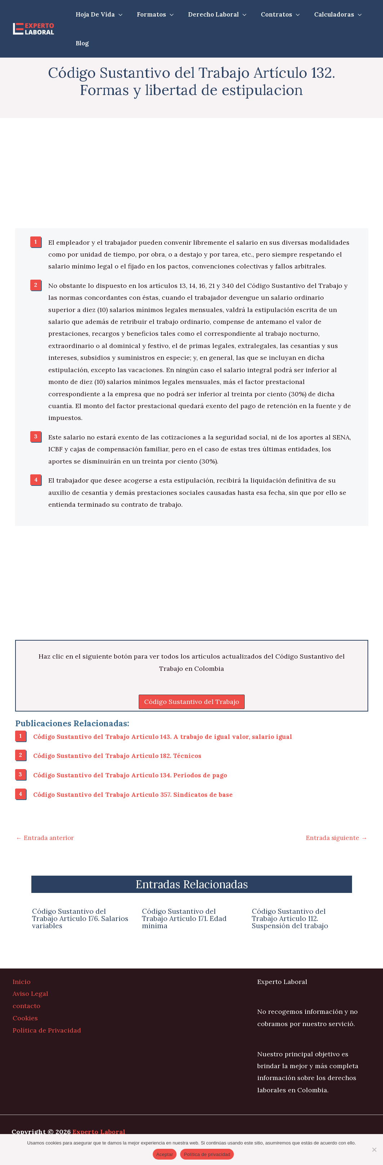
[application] (117, 14)
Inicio (22, 981)
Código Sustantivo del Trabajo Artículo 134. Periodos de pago (133, 775)
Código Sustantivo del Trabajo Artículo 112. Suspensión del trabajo (291, 918)
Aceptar (164, 1154)
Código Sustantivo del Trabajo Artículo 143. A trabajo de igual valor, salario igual (166, 736)
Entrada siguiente (335, 837)
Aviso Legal (30, 993)
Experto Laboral (98, 1131)
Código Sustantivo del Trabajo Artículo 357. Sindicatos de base (135, 794)
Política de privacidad (207, 1154)
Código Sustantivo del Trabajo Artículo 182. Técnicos (120, 755)
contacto (26, 1005)
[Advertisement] (191, 175)
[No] (374, 1149)
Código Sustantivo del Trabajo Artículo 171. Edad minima (185, 918)
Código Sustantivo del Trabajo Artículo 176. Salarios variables (81, 918)
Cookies (25, 1017)
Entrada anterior (46, 837)
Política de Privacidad (47, 1029)
